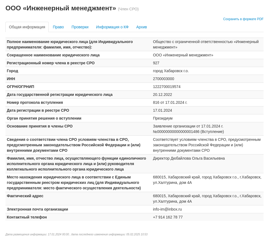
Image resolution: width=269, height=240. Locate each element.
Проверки (80, 27)
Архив (141, 27)
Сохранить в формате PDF (243, 19)
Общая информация (27, 27)
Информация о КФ (112, 27)
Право (58, 27)
